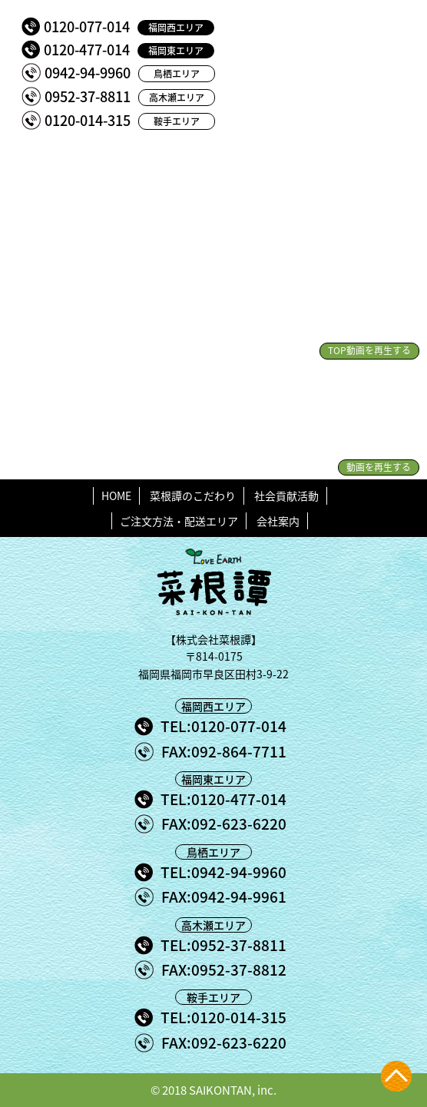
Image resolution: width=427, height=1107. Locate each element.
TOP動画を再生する (369, 350)
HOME (116, 495)
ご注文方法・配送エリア (179, 521)
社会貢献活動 (286, 495)
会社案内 (278, 521)
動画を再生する (378, 467)
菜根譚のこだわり (193, 495)
